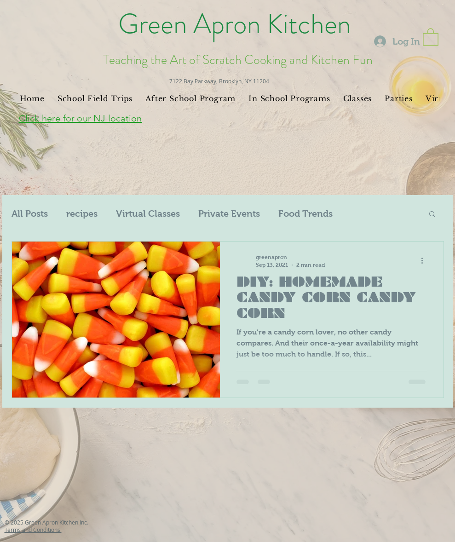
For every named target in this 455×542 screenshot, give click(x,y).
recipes (82, 213)
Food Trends (305, 213)
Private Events (229, 213)
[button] (430, 36)
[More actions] (425, 260)
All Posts (30, 213)
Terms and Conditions (33, 529)
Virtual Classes (148, 213)
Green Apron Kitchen (234, 24)
